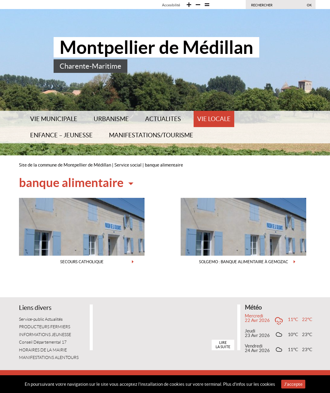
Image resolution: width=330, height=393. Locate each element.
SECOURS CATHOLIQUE (82, 262)
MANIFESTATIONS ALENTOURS (49, 357)
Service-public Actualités (41, 319)
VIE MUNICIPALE (53, 119)
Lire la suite (223, 345)
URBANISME (111, 119)
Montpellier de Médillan (156, 47)
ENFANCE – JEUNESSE (61, 135)
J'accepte (293, 384)
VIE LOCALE (214, 119)
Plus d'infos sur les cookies (249, 384)
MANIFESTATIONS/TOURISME (151, 135)
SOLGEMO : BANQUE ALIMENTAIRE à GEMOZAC (243, 262)
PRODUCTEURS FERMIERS (44, 327)
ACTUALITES (163, 119)
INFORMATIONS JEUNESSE (45, 334)
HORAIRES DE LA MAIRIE (43, 350)
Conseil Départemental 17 (43, 342)
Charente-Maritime (90, 66)
